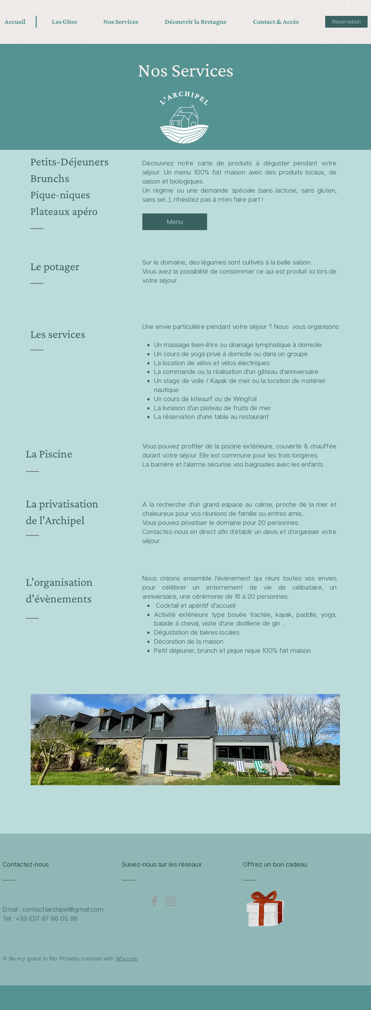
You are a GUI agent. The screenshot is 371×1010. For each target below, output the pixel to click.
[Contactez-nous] (31, 864)
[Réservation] (346, 22)
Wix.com (126, 959)
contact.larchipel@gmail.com (62, 909)
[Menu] (174, 221)
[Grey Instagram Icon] (171, 901)
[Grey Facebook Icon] (154, 901)
